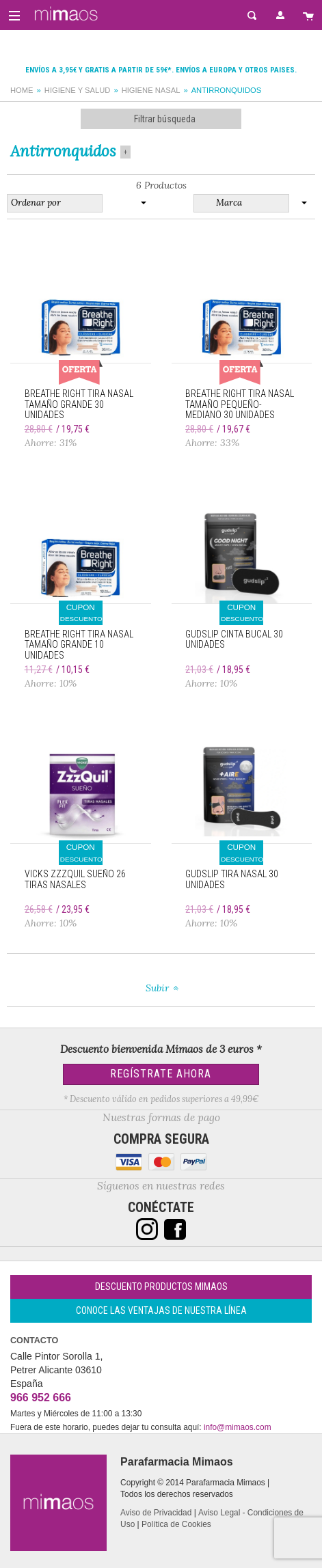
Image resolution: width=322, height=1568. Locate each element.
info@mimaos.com (237, 1427)
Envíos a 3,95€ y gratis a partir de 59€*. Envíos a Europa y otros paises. (161, 70)
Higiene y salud (77, 90)
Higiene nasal (151, 90)
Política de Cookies (176, 1524)
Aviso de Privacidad (155, 1512)
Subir (157, 988)
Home (21, 90)
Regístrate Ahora (160, 1073)
